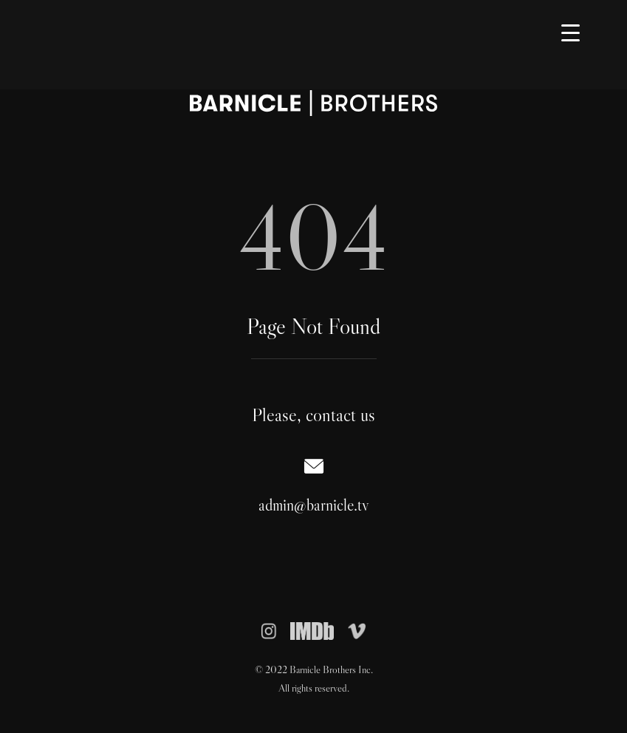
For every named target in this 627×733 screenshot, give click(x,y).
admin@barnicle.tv (313, 505)
